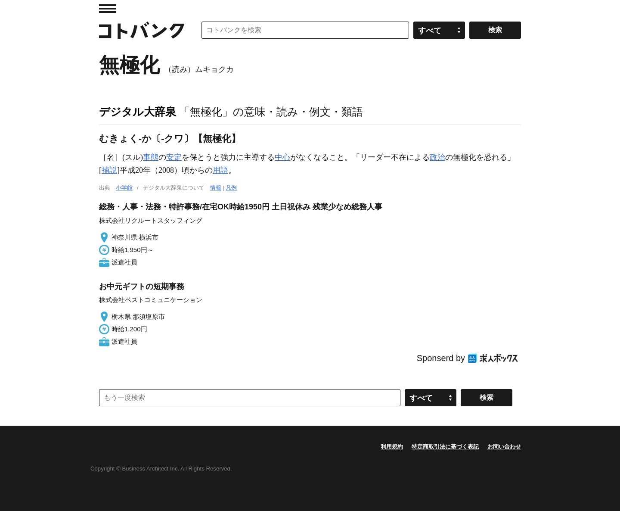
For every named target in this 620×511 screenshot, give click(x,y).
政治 (437, 157)
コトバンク (141, 30)
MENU (107, 8)
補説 (109, 170)
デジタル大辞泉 (137, 112)
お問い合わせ (504, 446)
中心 (282, 157)
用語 (220, 170)
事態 (150, 157)
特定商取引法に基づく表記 (445, 446)
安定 (174, 157)
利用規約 (392, 446)
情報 (215, 187)
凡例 (231, 187)
